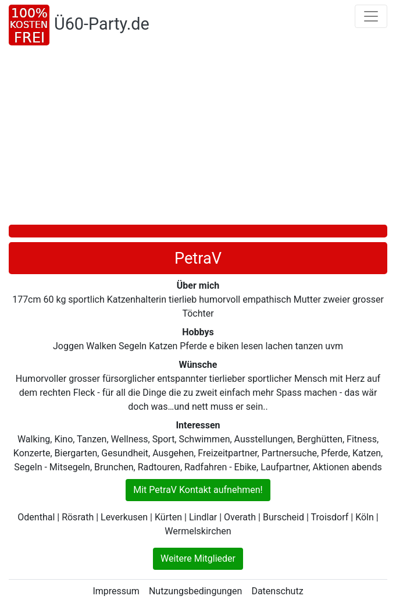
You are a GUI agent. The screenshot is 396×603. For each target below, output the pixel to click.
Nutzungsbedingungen (195, 591)
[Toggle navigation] (371, 16)
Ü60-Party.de (101, 24)
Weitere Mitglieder (198, 558)
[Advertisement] (202, 137)
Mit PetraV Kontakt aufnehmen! (197, 489)
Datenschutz (277, 591)
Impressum (116, 591)
